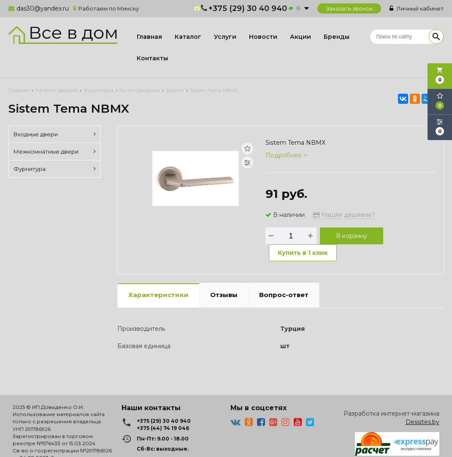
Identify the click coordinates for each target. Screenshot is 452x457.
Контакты (152, 58)
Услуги (225, 37)
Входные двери (55, 134)
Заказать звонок (349, 8)
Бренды (336, 37)
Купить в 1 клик (303, 253)
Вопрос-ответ (284, 295)
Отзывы (224, 295)
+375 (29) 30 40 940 (247, 8)
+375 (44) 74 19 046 (163, 428)
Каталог (188, 37)
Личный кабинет (417, 8)
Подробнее (286, 155)
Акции (300, 37)
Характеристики (158, 295)
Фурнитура (55, 169)
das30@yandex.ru (42, 8)
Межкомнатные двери (55, 151)
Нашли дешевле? (344, 215)
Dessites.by (422, 422)
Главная (149, 37)
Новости (263, 37)
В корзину (351, 236)
